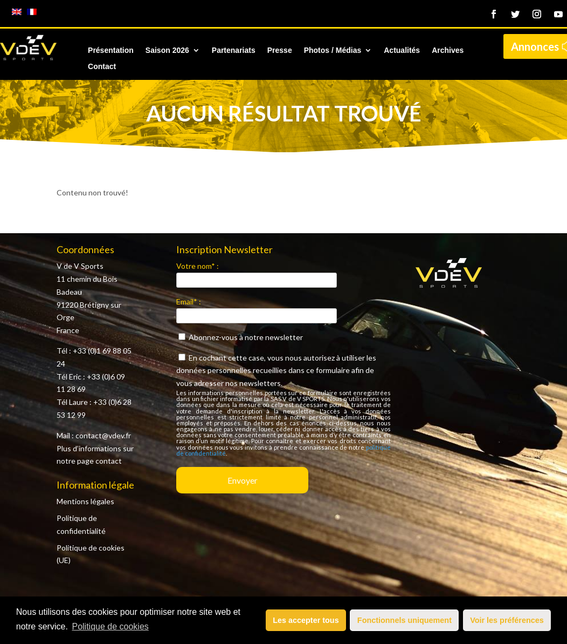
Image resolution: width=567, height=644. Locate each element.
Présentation (111, 50)
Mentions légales (85, 501)
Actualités (402, 50)
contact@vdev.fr (103, 435)
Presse (279, 50)
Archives (448, 50)
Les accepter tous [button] (305, 620)
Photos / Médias (333, 50)
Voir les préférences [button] (507, 620)
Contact (102, 67)
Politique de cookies (110, 626)
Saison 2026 (167, 50)
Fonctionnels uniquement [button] (404, 620)
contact (108, 460)
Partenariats (233, 50)
